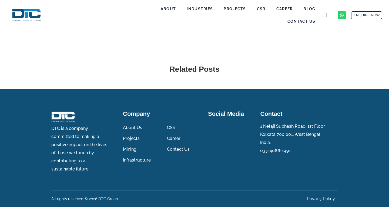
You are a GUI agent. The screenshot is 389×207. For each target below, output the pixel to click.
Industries (187, 9)
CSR (248, 9)
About (155, 9)
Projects (222, 9)
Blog (297, 9)
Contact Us (289, 21)
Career (272, 9)
